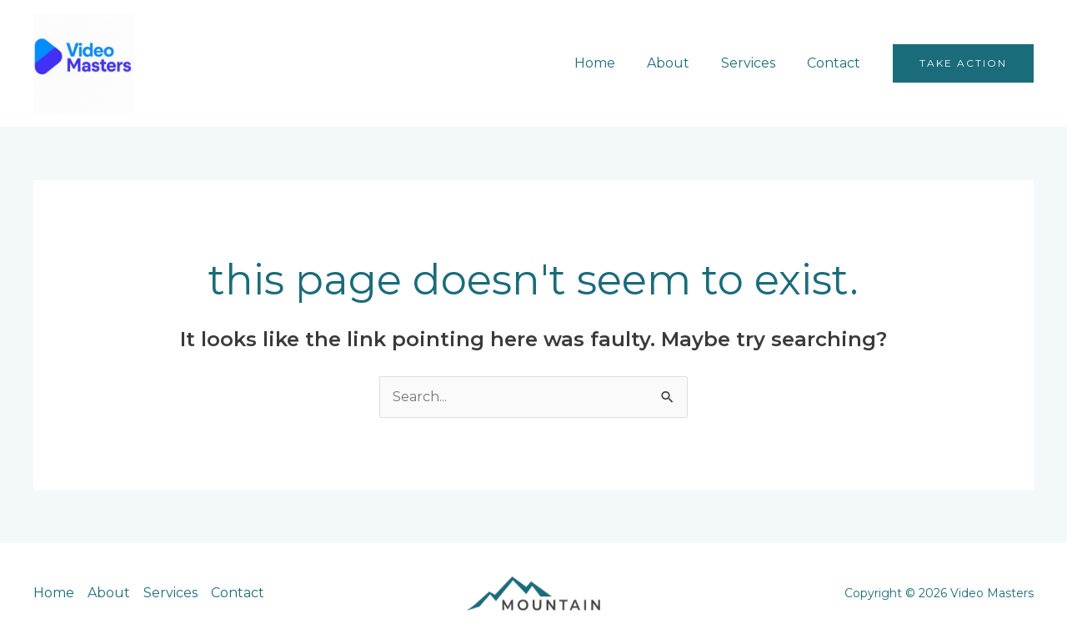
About (680, 63)
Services (756, 63)
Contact (836, 63)
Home (612, 63)
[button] (963, 63)
